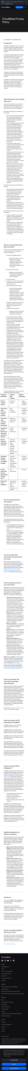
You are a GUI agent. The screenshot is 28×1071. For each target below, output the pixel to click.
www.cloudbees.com (8, 59)
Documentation (4, 1009)
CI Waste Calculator (5, 1015)
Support (3, 1011)
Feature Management (6, 973)
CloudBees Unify (5, 966)
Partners (3, 1026)
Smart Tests (4, 975)
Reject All (14, 1065)
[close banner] (26, 1)
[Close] (26, 1052)
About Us (3, 1022)
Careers (3, 1029)
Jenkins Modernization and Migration (9, 986)
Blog (2, 999)
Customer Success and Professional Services (11, 1013)
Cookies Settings (14, 1061)
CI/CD (2, 969)
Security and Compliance (7, 971)
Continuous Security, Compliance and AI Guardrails (12, 993)
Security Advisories (5, 1006)
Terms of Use (7, 776)
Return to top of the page (9, 943)
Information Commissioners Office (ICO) (13, 668)
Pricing (2, 1031)
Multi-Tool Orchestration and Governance (10, 991)
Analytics (3, 980)
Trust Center (4, 1004)
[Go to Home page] (5, 7)
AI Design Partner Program (7, 1002)
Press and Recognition (6, 1024)
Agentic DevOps (5, 989)
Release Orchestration (6, 978)
